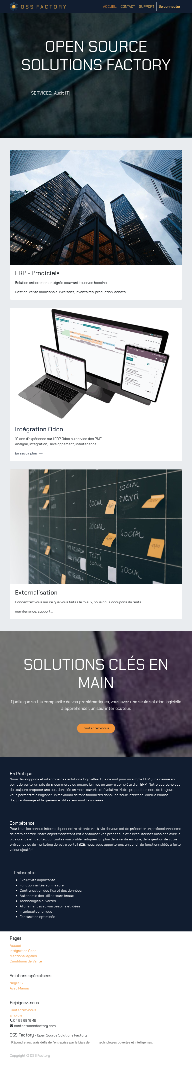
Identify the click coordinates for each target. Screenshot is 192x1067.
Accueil (16, 945)
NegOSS (16, 983)
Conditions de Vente (26, 961)
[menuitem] (109, 6)
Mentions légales (23, 956)
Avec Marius (19, 988)
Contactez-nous (96, 728)
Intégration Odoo (23, 950)
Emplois (16, 1015)
